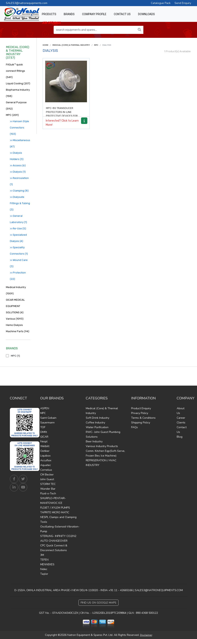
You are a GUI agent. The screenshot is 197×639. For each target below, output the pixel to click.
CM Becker (47, 474)
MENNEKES (47, 564)
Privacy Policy (139, 413)
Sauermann (47, 422)
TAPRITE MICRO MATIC (54, 512)
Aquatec (45, 465)
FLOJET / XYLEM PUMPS (55, 508)
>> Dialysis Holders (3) (16, 156)
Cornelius (46, 470)
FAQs (134, 427)
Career (181, 418)
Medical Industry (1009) (16, 290)
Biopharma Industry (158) (18, 93)
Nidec (43, 569)
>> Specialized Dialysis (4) (18, 238)
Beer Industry (94, 441)
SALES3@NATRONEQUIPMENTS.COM (159, 590)
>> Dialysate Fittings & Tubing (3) (20, 203)
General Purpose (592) (16, 105)
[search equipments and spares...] (95, 30)
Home (45, 45)
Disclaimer (146, 635)
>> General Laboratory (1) (18, 219)
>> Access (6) (18, 165)
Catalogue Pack (161, 3)
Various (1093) (14, 318)
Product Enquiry (141, 408)
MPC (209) (12, 114)
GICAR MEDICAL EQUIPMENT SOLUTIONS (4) (15, 306)
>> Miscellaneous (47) (20, 143)
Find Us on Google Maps (98, 603)
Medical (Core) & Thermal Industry (71, 45)
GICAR (44, 437)
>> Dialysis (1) (18, 171)
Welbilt (44, 446)
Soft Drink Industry (97, 418)
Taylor (44, 574)
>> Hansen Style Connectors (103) (19, 127)
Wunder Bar (47, 489)
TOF (42, 427)
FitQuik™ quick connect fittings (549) (15, 71)
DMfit (43, 432)
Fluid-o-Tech (48, 493)
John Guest (47, 479)
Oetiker (44, 451)
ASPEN (44, 408)
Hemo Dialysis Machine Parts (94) (17, 328)
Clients (181, 422)
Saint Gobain (48, 418)
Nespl (44, 441)
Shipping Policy (140, 422)
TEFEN (44, 560)
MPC (96, 45)
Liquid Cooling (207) (18, 83)
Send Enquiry (183, 3)
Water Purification (97, 427)
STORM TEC (48, 484)
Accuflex (45, 460)
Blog (179, 437)
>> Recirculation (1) (19, 181)
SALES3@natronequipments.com (26, 3)
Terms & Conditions (143, 418)
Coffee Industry (95, 422)
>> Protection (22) (18, 275)
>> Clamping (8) (19, 190)
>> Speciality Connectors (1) (19, 250)
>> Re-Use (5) (18, 228)
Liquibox (45, 456)
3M (42, 555)
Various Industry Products (102, 446)
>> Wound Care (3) (19, 263)
